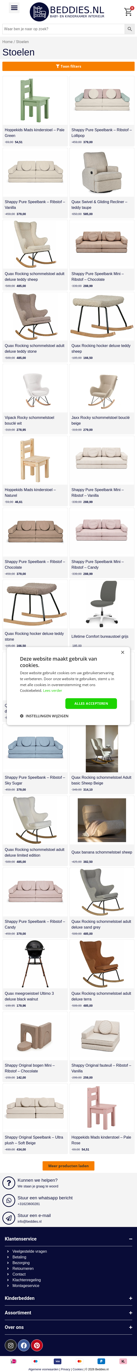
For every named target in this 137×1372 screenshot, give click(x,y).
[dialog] (68, 686)
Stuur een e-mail (34, 1215)
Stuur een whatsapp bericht (45, 1197)
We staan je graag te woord (38, 1186)
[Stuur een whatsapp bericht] (8, 1200)
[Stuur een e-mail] (8, 1218)
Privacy (65, 1369)
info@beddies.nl (30, 1221)
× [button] (122, 652)
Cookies (78, 1369)
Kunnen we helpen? (38, 1180)
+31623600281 (29, 1204)
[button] (14, 7)
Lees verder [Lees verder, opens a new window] (52, 690)
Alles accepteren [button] (91, 703)
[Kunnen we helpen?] (8, 1182)
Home (7, 42)
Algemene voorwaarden (43, 1369)
